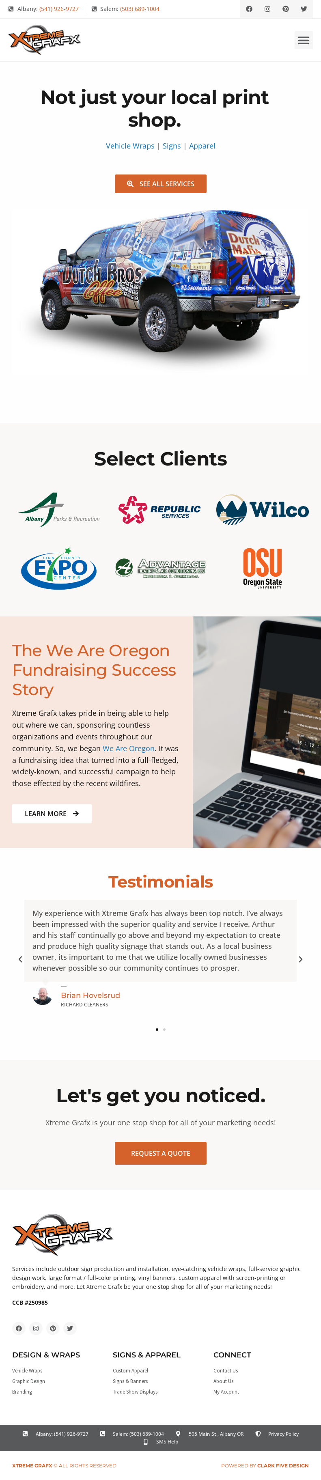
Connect (232, 1355)
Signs (172, 146)
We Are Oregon (129, 748)
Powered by (265, 1466)
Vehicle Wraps (130, 146)
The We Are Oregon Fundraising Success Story (94, 669)
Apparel (202, 146)
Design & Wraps (46, 1355)
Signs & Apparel (147, 1355)
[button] (304, 40)
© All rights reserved (64, 1466)
